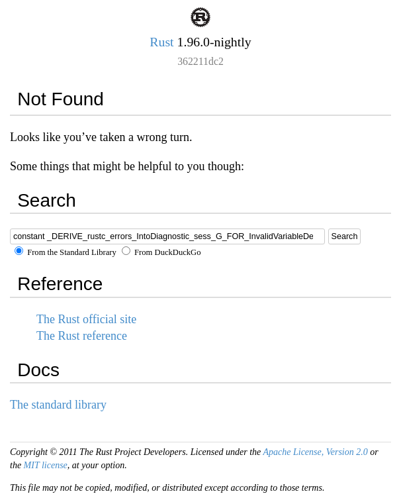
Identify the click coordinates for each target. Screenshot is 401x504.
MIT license (45, 465)
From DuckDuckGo (161, 252)
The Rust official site (86, 319)
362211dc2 (200, 61)
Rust (161, 41)
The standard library (58, 404)
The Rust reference (81, 335)
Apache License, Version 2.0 (315, 452)
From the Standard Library (65, 252)
